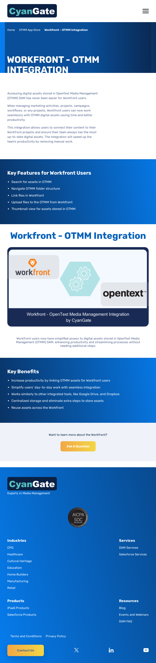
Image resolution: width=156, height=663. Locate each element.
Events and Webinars (134, 614)
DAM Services (128, 547)
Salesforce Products (21, 614)
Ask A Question (78, 446)
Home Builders (17, 574)
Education (14, 568)
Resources (129, 601)
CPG (10, 547)
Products (15, 601)
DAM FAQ (125, 621)
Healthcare (15, 554)
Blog (122, 608)
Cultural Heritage (19, 561)
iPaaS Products (18, 608)
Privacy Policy (56, 636)
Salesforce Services (133, 554)
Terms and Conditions (26, 636)
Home (11, 30)
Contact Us (25, 650)
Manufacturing (17, 581)
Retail (11, 588)
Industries (16, 541)
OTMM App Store (29, 30)
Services (127, 541)
